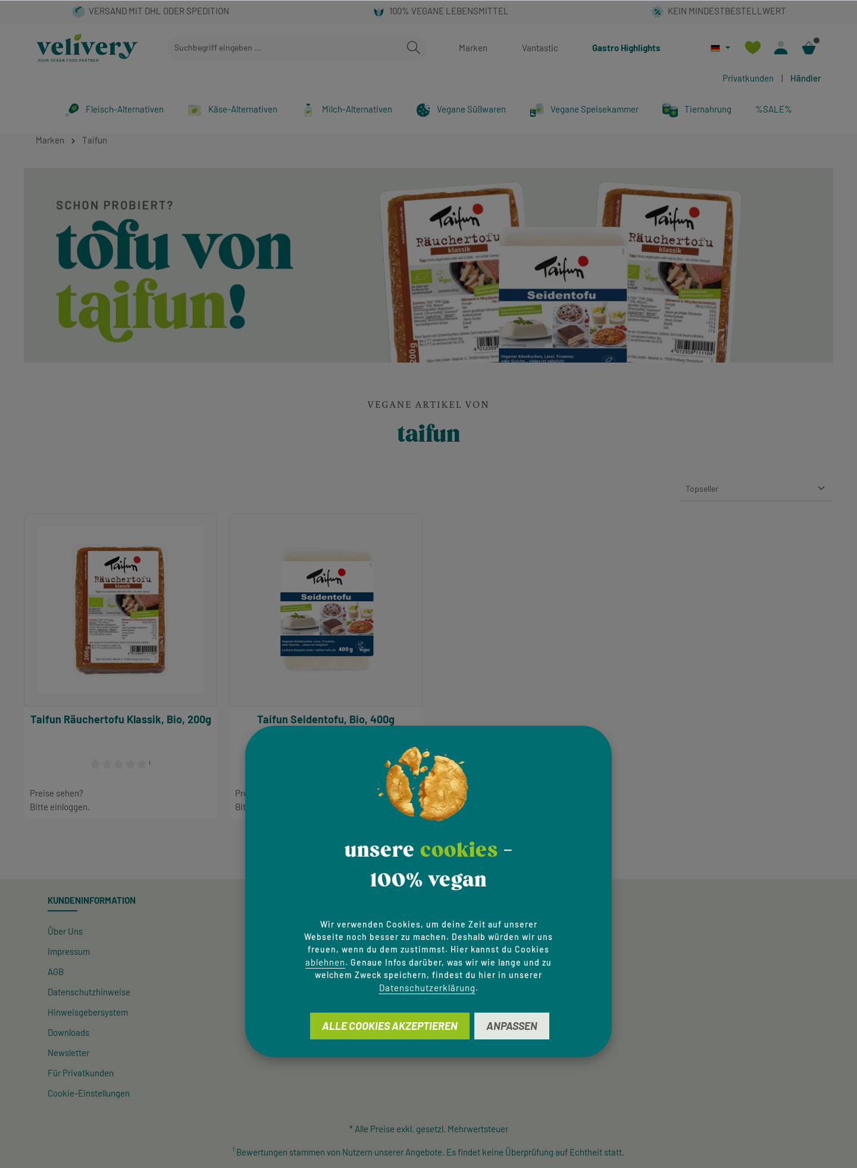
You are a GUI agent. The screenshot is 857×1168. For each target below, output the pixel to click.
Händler (805, 78)
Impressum (69, 951)
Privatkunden (748, 78)
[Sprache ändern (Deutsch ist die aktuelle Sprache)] (720, 48)
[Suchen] (413, 48)
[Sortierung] (755, 488)
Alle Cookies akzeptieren (390, 1025)
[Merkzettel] (752, 48)
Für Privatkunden (81, 1072)
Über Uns (65, 931)
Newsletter (68, 1052)
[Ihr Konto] (780, 48)
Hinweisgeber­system (88, 1012)
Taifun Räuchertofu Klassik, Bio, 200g (120, 719)
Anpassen (511, 1025)
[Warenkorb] (808, 48)
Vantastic (540, 47)
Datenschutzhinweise (89, 991)
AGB (56, 971)
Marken (473, 47)
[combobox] (284, 48)
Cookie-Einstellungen (89, 1093)
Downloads (68, 1032)
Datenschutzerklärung (427, 987)
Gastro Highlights (626, 47)
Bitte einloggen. (60, 806)
